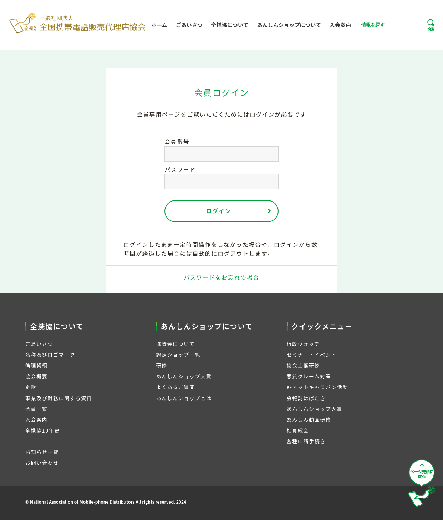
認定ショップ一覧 (178, 354)
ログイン (218, 211)
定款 (30, 387)
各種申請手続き (306, 441)
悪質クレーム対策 (309, 376)
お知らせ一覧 (41, 451)
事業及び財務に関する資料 (58, 398)
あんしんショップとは (184, 398)
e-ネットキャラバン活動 (317, 387)
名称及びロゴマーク (50, 354)
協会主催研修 (303, 365)
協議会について (175, 343)
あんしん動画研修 (309, 419)
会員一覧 (36, 408)
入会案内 (340, 25)
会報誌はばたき (306, 398)
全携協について (230, 25)
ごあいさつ (189, 25)
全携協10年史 (42, 430)
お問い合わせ (42, 462)
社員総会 (298, 430)
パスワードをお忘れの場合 (221, 277)
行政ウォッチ (303, 343)
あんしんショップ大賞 (184, 376)
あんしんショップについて (289, 25)
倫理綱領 (36, 365)
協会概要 (36, 376)
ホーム (159, 25)
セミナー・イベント (312, 354)
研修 (161, 365)
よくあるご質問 (175, 387)
